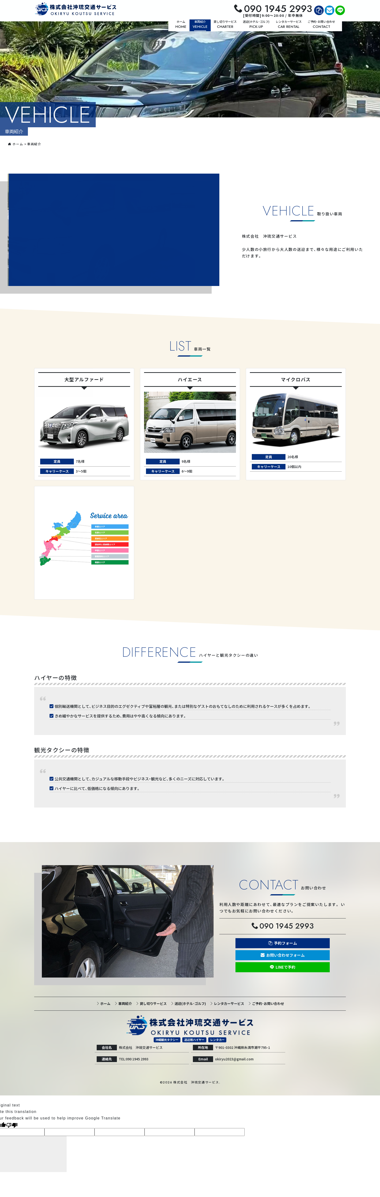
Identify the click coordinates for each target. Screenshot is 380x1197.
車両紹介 (125, 1003)
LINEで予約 (285, 967)
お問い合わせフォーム (285, 955)
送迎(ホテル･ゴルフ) (190, 1003)
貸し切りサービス (153, 1003)
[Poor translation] (12, 1125)
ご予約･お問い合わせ (267, 1003)
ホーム (15, 144)
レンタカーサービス (228, 1003)
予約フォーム (285, 943)
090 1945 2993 (278, 8)
